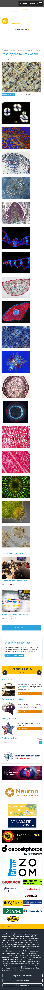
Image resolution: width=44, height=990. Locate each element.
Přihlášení (25, 9)
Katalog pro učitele (14, 11)
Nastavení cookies (22, 980)
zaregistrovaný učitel (24, 686)
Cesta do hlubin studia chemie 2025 (14, 581)
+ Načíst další (21, 628)
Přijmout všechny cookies (22, 976)
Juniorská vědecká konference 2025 (15, 614)
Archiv (40, 739)
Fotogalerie (21, 50)
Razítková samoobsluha (18, 14)
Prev (4, 672)
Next (39, 672)
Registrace (17, 9)
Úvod (14, 50)
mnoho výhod (31, 651)
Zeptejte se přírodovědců (28, 11)
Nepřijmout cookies (22, 985)
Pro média (28, 14)
